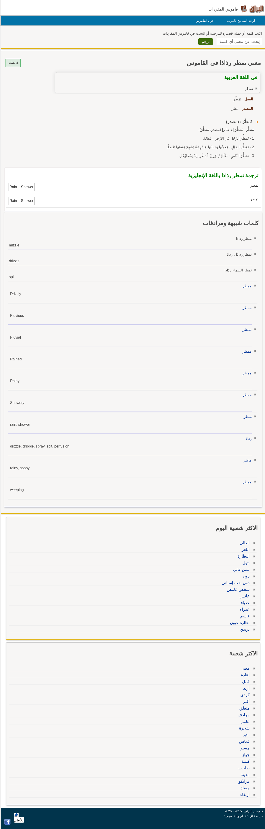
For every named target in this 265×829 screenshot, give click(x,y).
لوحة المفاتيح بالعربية (240, 20)
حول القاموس (204, 20)
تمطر (247, 417)
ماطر (247, 460)
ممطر (246, 286)
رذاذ (248, 438)
